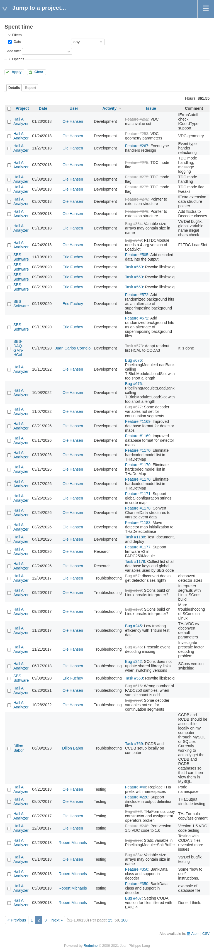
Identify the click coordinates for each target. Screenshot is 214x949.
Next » (57, 920)
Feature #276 (136, 199)
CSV (206, 934)
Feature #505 (136, 255)
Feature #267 (136, 146)
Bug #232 (133, 811)
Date (17, 42)
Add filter (14, 51)
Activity (110, 108)
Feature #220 (136, 797)
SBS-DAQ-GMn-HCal (18, 348)
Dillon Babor (18, 748)
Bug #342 (133, 661)
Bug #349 (133, 240)
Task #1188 (135, 537)
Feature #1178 (137, 508)
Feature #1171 (137, 493)
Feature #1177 (137, 547)
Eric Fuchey (72, 257)
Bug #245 (133, 626)
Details (14, 88)
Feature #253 (136, 133)
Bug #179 (133, 590)
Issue (151, 108)
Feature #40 (135, 787)
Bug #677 (133, 407)
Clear (38, 72)
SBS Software (21, 257)
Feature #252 (136, 119)
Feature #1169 (137, 421)
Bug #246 (133, 647)
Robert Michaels (73, 842)
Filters (16, 35)
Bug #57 (132, 576)
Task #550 (134, 267)
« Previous (17, 920)
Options (18, 59)
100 (124, 920)
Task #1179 (135, 561)
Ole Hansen (72, 121)
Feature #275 (136, 162)
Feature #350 (136, 869)
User (74, 108)
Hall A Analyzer (20, 121)
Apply (16, 72)
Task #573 (134, 346)
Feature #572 (136, 295)
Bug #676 (133, 360)
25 (110, 920)
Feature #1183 (137, 522)
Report (30, 88)
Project (22, 108)
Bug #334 (133, 223)
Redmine (91, 946)
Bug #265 (133, 840)
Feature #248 (136, 826)
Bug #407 (133, 898)
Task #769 (134, 743)
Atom (195, 934)
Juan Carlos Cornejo (73, 348)
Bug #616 (133, 686)
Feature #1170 (137, 450)
